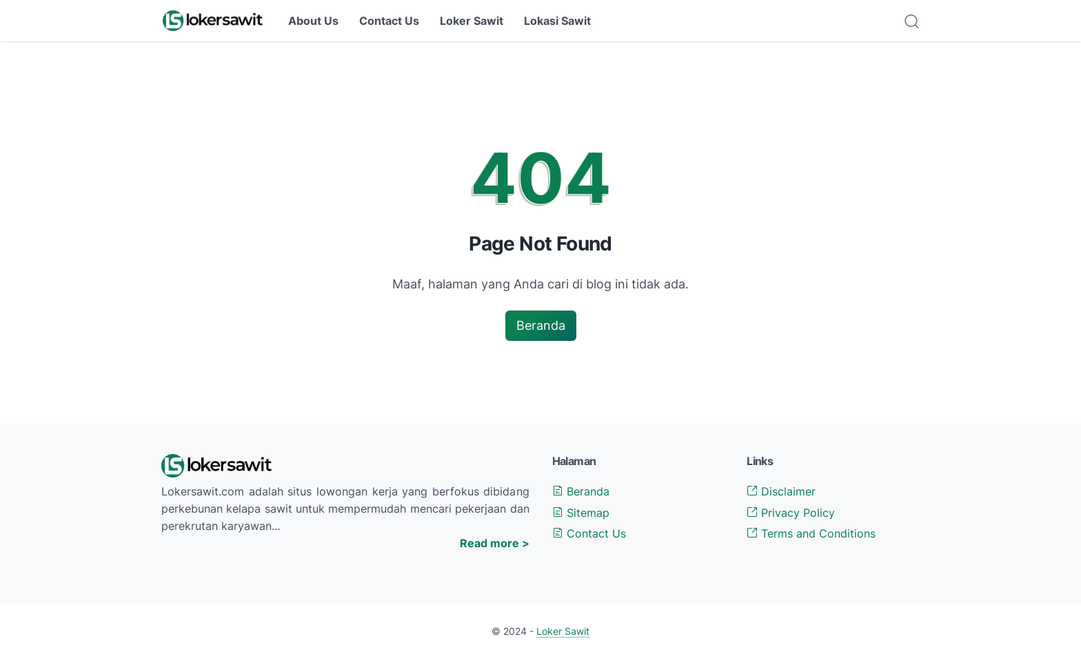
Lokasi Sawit (557, 21)
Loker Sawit (471, 21)
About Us (313, 21)
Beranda (540, 325)
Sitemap (580, 513)
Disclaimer (781, 491)
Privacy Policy (791, 513)
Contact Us (389, 21)
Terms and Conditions (811, 533)
